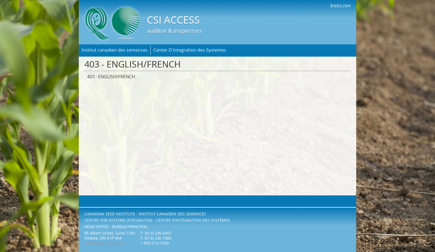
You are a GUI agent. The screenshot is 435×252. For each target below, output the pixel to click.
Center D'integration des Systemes (189, 50)
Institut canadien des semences (115, 50)
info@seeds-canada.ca (105, 243)
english (340, 5)
